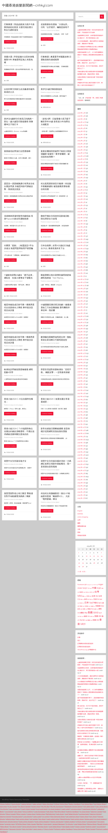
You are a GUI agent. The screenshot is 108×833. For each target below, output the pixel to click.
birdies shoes (40, 814)
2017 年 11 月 (81, 393)
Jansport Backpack (58, 824)
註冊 (78, 637)
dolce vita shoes (48, 804)
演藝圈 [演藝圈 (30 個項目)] (93, 606)
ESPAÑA (80, 514)
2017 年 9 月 (81, 399)
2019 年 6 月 (81, 335)
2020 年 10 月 (81, 285)
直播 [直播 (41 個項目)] (85, 609)
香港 (78, 532)
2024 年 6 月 (81, 171)
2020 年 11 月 (81, 282)
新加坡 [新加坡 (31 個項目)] (82, 603)
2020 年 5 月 (81, 301)
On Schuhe (69, 824)
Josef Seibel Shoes (80, 824)
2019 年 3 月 (81, 344)
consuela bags (91, 822)
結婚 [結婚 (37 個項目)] (96, 609)
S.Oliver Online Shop (61, 804)
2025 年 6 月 (81, 137)
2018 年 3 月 (81, 381)
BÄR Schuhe (4, 829)
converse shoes (76, 809)
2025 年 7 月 (81, 134)
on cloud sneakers (54, 809)
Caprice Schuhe (26, 804)
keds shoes (60, 814)
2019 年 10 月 (81, 322)
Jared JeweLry (38, 829)
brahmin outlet (91, 827)
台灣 (78, 520)
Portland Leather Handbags (63, 829)
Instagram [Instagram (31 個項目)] (90, 584)
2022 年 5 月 (81, 227)
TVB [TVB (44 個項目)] (89, 588)
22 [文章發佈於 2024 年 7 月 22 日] (79, 563)
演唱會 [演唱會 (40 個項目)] (87, 606)
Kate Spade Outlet (68, 827)
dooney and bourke (56, 822)
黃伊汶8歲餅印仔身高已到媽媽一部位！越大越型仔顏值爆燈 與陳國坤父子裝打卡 (18, 121)
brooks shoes (36, 806)
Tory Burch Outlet (15, 827)
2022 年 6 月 (81, 224)
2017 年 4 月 (81, 415)
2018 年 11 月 (81, 356)
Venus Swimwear (79, 829)
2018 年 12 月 (81, 353)
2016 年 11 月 (81, 430)
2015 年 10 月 (81, 470)
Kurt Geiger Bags (87, 804)
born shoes (93, 816)
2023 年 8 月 (81, 193)
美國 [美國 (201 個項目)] (93, 612)
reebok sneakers (69, 822)
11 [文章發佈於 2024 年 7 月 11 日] (90, 556)
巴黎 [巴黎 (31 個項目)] (82, 599)
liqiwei (21, 33)
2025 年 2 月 (81, 147)
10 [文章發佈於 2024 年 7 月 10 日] (86, 556)
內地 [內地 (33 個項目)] (87, 592)
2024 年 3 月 (81, 181)
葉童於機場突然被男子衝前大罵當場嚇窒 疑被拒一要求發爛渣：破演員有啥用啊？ (56, 154)
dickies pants (89, 819)
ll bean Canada (80, 827)
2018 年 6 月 (81, 372)
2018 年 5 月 (81, 375)
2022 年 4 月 (81, 230)
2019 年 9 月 (81, 325)
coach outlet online (52, 819)
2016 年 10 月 (81, 433)
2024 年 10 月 (81, 159)
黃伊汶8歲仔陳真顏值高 (51, 89)
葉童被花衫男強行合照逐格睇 (17, 151)
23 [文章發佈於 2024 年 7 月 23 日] (83, 563)
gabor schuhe (37, 804)
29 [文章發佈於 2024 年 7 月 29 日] (79, 566)
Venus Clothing (28, 811)
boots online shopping (26, 822)
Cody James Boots (101, 806)
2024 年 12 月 (81, 153)
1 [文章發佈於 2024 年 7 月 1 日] (78, 552)
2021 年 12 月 (81, 242)
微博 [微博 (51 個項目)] (86, 599)
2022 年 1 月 (81, 239)
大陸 (78, 529)
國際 (44, 45)
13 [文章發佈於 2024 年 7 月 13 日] (98, 556)
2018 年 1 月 (81, 387)
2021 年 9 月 (81, 251)
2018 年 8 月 (81, 366)
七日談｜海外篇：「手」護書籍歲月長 (89, 783)
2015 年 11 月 (81, 467)
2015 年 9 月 (81, 473)
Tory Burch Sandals (24, 806)
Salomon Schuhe (95, 814)
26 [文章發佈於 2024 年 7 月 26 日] (94, 563)
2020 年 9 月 (81, 288)
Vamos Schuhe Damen (29, 827)
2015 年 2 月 (81, 495)
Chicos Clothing (5, 804)
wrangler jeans (10, 824)
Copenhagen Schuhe (89, 809)
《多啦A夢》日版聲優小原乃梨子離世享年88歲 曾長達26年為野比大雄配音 (55, 121)
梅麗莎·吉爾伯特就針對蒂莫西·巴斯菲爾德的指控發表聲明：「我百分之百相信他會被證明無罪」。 (90, 763)
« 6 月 (79, 571)
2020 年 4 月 (81, 304)
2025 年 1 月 (81, 150)
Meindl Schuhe (65, 819)
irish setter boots (88, 806)
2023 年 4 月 (81, 205)
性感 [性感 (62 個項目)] (97, 599)
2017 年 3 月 (81, 418)
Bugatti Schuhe (103, 824)
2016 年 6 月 (81, 446)
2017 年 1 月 (81, 424)
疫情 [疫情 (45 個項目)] (79, 609)
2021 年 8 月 (81, 255)
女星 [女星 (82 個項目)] (95, 596)
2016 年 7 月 (81, 443)
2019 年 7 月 (81, 332)
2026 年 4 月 (81, 113)
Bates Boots (5, 827)
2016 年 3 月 (81, 455)
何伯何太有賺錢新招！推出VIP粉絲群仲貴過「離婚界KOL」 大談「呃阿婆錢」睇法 (55, 496)
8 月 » (84, 571)
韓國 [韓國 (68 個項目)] (96, 620)
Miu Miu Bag (45, 806)
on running (45, 816)
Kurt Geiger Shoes (100, 804)
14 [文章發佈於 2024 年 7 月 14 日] (101, 556)
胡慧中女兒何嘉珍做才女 (15, 461)
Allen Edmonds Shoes (57, 816)
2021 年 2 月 (81, 273)
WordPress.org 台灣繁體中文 (86, 650)
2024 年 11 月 (81, 156)
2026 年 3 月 (81, 116)
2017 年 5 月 (81, 412)
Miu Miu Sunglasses (57, 806)
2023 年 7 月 (81, 196)
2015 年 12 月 (81, 464)
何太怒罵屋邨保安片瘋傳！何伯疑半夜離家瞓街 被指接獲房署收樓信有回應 (56, 186)
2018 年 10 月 (81, 359)
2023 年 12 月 (81, 190)
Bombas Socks (43, 827)
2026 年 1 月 (81, 119)
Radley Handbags (75, 804)
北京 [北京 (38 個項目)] (92, 592)
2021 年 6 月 (81, 261)
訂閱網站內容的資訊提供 (85, 643)
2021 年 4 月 (81, 267)
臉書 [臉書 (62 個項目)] (87, 616)
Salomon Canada (96, 811)
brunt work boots (41, 809)
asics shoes (18, 811)
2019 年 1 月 (81, 350)
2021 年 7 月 (81, 258)
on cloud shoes (85, 811)
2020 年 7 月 (81, 295)
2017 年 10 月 (81, 396)
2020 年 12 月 (81, 279)
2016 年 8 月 (81, 440)
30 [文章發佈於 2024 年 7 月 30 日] (83, 566)
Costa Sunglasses (39, 811)
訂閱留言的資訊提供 (83, 646)
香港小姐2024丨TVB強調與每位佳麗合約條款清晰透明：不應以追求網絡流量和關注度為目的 (19, 431)
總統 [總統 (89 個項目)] (83, 613)
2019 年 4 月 (81, 341)
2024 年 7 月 (81, 168)
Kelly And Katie (27, 829)
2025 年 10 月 (81, 125)
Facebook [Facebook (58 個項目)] (82, 584)
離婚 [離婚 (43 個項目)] (90, 620)
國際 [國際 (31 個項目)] (84, 596)
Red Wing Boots (60, 811)
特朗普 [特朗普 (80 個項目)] (100, 606)
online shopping (82, 517)
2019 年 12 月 (81, 316)
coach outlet (66, 809)
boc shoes (42, 819)
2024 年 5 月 (81, 174)
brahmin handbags (72, 811)
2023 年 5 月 (81, 202)
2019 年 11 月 (81, 319)
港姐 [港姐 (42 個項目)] (82, 606)
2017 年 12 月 (81, 390)
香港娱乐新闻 (10, 48)
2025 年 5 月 (81, 140)
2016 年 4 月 (81, 452)
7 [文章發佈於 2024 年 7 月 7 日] (101, 552)
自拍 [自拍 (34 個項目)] (92, 616)
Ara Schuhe (4, 809)
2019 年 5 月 (81, 338)
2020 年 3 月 (81, 307)
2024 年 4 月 (81, 177)
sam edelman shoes (72, 816)
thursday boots (17, 816)
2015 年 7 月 (81, 479)
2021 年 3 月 (81, 270)
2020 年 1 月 (81, 313)
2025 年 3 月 (81, 144)
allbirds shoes (10, 819)
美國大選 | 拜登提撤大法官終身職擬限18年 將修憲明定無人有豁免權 (19, 59)
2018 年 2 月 (81, 384)
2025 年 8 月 (81, 131)
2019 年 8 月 (81, 328)
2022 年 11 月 (81, 218)
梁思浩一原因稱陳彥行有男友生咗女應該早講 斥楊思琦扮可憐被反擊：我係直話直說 (19, 186)
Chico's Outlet (48, 829)
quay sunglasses (14, 809)
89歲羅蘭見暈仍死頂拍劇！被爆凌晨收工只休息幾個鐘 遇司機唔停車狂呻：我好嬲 (56, 307)
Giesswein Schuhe (15, 829)
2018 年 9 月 (81, 362)
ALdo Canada (12, 806)
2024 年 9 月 (81, 162)
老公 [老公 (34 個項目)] (82, 616)
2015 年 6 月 (81, 483)
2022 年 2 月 (81, 236)
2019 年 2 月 (81, 347)
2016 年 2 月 (81, 458)
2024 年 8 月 (81, 165)
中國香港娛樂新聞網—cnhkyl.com (27, 5)
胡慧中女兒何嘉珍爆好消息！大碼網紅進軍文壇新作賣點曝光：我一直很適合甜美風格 (56, 464)
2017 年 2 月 (81, 421)
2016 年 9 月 (81, 436)
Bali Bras (39, 824)
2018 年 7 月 (81, 369)
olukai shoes (31, 814)
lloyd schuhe (16, 804)
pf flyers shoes (81, 822)
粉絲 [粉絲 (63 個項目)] (91, 609)
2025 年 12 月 (81, 122)
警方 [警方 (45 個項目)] (85, 620)
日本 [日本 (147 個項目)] (89, 602)
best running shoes (22, 819)
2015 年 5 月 (81, 486)
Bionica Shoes (92, 824)
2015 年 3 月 (81, 492)
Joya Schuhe (9, 811)
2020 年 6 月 (81, 298)
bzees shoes (84, 816)
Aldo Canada (31, 824)
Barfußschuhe (50, 814)
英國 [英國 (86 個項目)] (98, 616)
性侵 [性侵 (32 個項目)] (91, 599)
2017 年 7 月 (81, 406)
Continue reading (10, 42)
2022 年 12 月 (81, 214)
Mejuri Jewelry (21, 814)
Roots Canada (90, 829)
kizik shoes (3, 806)
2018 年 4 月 (81, 378)
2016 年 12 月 (81, 427)
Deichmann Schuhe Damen (9, 822)
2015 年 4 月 (81, 489)
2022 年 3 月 (81, 233)
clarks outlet (37, 816)
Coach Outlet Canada (28, 809)
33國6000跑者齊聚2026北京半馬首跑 (89, 777)
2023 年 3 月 (81, 208)
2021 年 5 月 (81, 264)
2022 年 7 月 (81, 221)
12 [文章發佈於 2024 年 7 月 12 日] (94, 556)
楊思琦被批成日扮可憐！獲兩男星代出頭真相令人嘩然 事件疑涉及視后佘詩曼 (19, 307)
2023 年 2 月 (81, 211)
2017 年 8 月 (81, 402)
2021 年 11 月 (81, 245)
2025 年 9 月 (81, 128)
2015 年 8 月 (81, 476)
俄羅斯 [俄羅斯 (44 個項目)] (82, 592)
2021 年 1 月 (81, 276)
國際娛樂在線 (47, 107)
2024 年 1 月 (81, 187)
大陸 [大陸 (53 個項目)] (88, 596)
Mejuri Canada (11, 814)
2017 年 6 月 (81, 409)
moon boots (47, 824)
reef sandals (34, 819)
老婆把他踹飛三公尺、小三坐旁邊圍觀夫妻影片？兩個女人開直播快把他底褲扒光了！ (90, 54)
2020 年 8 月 (81, 292)
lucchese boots (84, 814)
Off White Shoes (21, 824)
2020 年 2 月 (81, 310)
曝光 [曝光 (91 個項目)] (97, 603)
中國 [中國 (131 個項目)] (96, 588)
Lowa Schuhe (27, 816)
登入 (78, 640)
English (79, 511)
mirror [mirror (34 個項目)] (95, 584)
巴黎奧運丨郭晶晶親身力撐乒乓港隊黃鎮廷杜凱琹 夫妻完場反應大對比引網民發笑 (19, 27)
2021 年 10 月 (81, 248)
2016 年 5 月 (81, 449)
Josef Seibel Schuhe (71, 814)
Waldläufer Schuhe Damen (73, 806)
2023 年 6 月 (81, 199)
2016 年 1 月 (81, 461)
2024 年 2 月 (81, 184)
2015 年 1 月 (81, 498)
